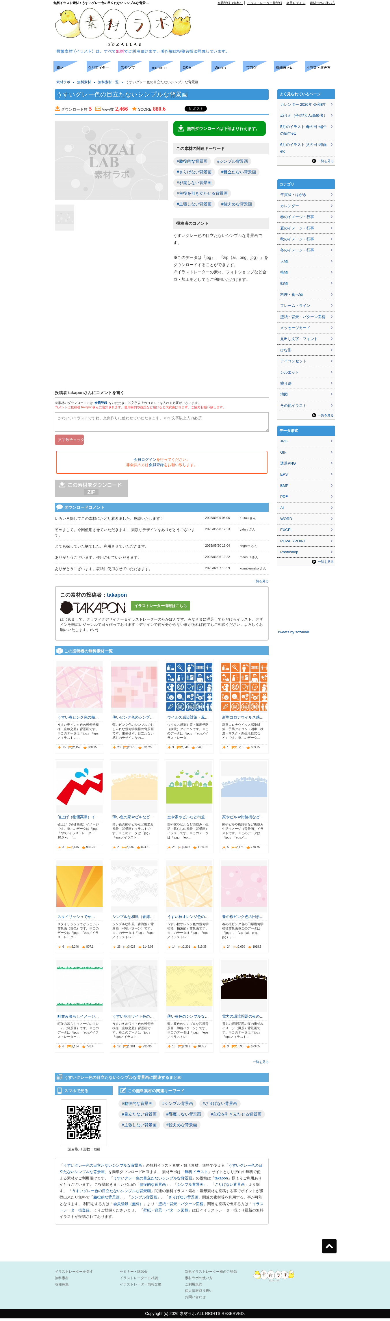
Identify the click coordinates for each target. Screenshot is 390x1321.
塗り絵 (285, 383)
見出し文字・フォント (299, 339)
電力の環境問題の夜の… (242, 1019)
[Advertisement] (269, 17)
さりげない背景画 (230, 1187)
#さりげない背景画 (194, 172)
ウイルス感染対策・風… (188, 720)
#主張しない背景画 (194, 204)
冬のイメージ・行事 (297, 250)
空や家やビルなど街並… (188, 819)
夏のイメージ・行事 (297, 228)
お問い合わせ (195, 1300)
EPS (284, 474)
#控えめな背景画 (236, 204)
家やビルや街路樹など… (242, 819)
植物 (284, 272)
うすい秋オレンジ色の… (188, 919)
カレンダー (289, 206)
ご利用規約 (193, 1287)
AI (282, 508)
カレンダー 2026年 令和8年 (303, 104)
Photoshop (289, 552)
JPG (283, 441)
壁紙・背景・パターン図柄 (180, 1206)
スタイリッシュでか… (76, 919)
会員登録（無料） (230, 3)
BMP (284, 485)
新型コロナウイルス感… (242, 720)
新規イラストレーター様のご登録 (211, 1274)
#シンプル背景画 (232, 161)
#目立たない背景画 (238, 172)
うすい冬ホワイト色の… (133, 1019)
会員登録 (100, 403)
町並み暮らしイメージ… (78, 1019)
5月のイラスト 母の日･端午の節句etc (303, 130)
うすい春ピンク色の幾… (78, 720)
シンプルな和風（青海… (133, 919)
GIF (283, 452)
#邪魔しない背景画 (194, 182)
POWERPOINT (293, 541)
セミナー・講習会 (134, 1274)
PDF (284, 496)
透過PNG (288, 463)
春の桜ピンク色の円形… (242, 919)
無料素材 (84, 82)
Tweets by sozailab (293, 632)
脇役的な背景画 (153, 1187)
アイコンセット (293, 361)
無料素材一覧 (108, 82)
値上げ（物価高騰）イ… (78, 819)
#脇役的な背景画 (192, 161)
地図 (284, 394)
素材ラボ (63, 82)
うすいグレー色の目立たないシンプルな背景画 (102, 1168)
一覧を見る (261, 583)
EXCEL (286, 530)
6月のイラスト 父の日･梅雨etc (303, 147)
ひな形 (285, 350)
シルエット (289, 372)
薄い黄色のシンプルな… (188, 1019)
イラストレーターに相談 (139, 1281)
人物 (284, 261)
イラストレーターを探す (74, 1274)
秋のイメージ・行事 (297, 239)
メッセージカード (295, 328)
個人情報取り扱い (199, 1293)
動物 (284, 283)
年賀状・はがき (293, 194)
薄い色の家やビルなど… (133, 819)
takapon (117, 597)
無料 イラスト (196, 1174)
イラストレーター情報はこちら (160, 608)
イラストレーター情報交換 (140, 1287)
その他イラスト (293, 405)
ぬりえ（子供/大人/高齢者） (303, 115)
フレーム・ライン (295, 305)
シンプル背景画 (190, 1187)
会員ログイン (295, 3)
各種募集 (62, 1287)
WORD (286, 519)
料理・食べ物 (291, 294)
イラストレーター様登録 (264, 3)
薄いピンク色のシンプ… (133, 720)
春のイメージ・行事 (297, 217)
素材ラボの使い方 (322, 3)
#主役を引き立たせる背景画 (202, 193)
